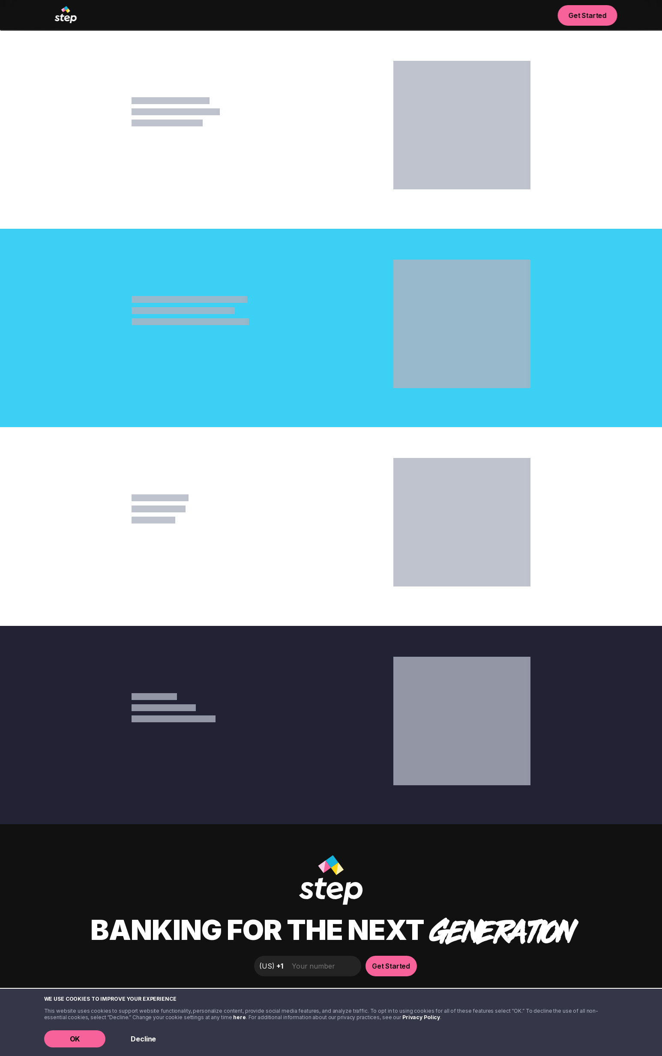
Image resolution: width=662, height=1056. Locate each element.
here (239, 1017)
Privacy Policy (421, 1017)
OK (75, 1039)
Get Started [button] (587, 15)
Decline (143, 1038)
